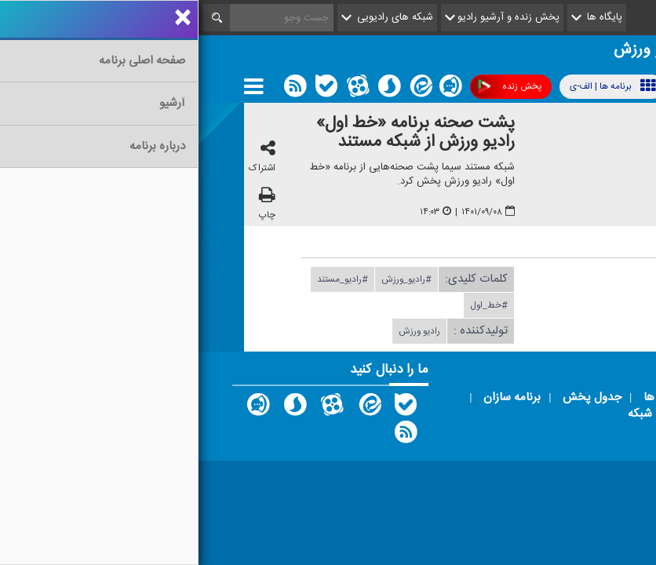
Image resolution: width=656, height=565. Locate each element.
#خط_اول (290, 305)
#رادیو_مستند (143, 279)
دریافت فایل (511, 279)
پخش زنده (311, 87)
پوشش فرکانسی (524, 87)
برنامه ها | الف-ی (414, 86)
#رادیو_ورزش (208, 279)
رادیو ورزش (221, 331)
